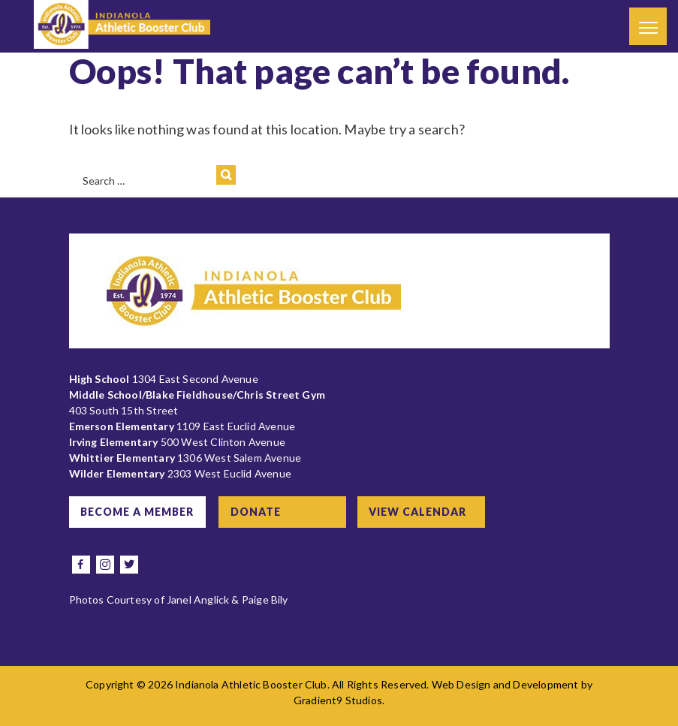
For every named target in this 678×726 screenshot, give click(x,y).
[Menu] (648, 26)
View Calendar (420, 511)
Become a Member (137, 511)
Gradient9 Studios (338, 700)
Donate (257, 511)
